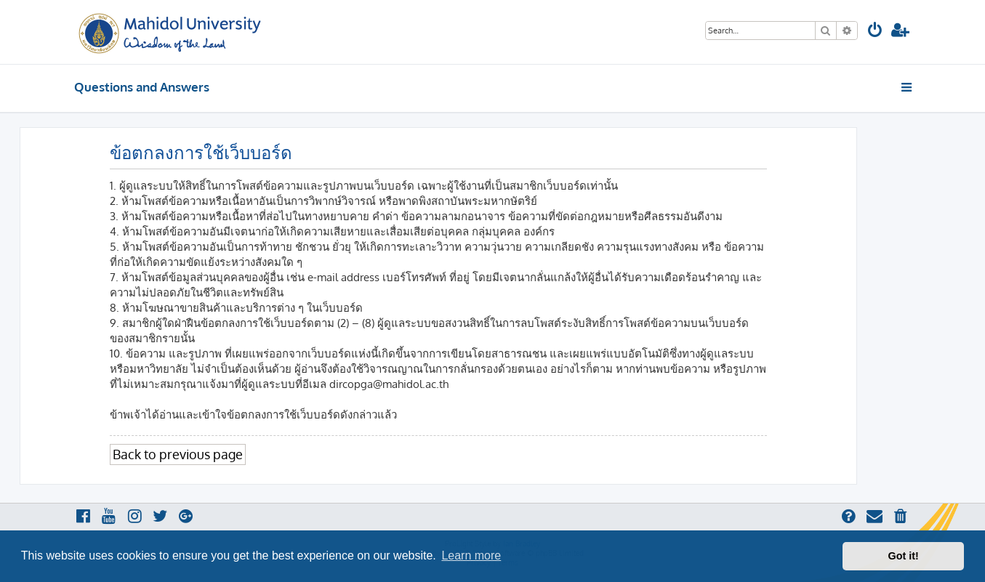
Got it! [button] (903, 556)
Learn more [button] (471, 555)
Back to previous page (178, 454)
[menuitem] (875, 31)
